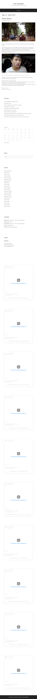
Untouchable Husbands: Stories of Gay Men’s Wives (14, 115)
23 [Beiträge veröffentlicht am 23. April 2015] (17, 137)
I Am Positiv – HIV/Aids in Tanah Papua (17, 220)
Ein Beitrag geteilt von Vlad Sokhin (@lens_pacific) (18, 471)
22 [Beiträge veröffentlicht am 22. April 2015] (13, 137)
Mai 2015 (6, 202)
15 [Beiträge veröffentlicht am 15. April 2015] (13, 135)
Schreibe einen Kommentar (7, 89)
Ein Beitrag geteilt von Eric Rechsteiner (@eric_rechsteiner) (18, 384)
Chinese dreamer (7, 18)
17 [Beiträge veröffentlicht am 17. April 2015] (21, 135)
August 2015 (6, 197)
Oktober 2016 (6, 177)
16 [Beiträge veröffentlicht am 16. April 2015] (17, 135)
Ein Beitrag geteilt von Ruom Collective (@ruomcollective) (18, 297)
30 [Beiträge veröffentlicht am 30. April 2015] (17, 139)
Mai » (8, 142)
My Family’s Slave (7, 103)
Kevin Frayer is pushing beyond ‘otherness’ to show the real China (16, 116)
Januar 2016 (6, 189)
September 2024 (7, 170)
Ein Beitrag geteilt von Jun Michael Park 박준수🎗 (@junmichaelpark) (18, 514)
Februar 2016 (6, 187)
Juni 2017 (6, 172)
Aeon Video (7, 77)
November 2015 (7, 192)
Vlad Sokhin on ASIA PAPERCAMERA (11, 108)
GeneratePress (26, 697)
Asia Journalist (18, 4)
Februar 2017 (6, 175)
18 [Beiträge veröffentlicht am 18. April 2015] (25, 135)
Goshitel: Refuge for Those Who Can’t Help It (12, 105)
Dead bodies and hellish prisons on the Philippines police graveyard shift (17, 113)
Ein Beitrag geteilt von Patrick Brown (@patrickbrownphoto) (18, 341)
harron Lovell (4, 81)
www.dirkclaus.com (9, 246)
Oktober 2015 (6, 194)
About (10, 221)
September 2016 (7, 179)
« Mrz (5, 142)
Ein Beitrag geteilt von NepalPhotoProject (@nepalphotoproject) (18, 688)
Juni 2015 (6, 201)
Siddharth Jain (6, 225)
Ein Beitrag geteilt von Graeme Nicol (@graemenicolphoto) (18, 601)
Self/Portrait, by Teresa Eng (9, 106)
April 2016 (6, 184)
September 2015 (7, 196)
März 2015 (6, 206)
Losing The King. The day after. (10, 110)
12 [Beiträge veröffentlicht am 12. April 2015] (29, 133)
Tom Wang (3, 84)
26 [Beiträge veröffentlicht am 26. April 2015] (29, 137)
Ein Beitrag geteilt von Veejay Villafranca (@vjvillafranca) (18, 644)
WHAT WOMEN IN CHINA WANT (11, 101)
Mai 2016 (6, 182)
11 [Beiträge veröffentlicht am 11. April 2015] (25, 133)
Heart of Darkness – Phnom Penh (10, 111)
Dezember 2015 (7, 191)
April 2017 (6, 174)
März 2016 (6, 186)
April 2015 (6, 204)
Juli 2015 (5, 199)
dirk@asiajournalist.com (9, 245)
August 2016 (6, 181)
